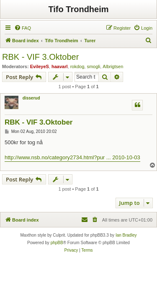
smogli (93, 66)
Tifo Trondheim (78, 9)
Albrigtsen (113, 66)
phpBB (57, 242)
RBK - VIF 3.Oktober (40, 56)
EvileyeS (39, 66)
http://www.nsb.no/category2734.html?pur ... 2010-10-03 (72, 157)
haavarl (59, 66)
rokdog (77, 66)
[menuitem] (22, 28)
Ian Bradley (126, 235)
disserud (31, 98)
